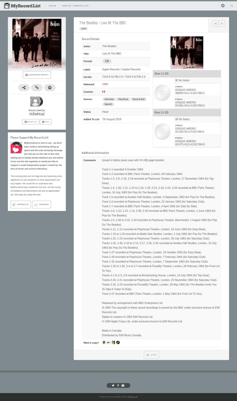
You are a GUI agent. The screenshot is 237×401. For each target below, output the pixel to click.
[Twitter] (113, 385)
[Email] (123, 385)
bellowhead (36, 113)
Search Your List (231, 5)
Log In (52, 6)
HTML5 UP (132, 397)
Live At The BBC (113, 22)
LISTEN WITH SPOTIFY (37, 75)
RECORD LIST (30, 122)
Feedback (42, 204)
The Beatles (88, 22)
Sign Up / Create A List (75, 6)
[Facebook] (118, 385)
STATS (46, 122)
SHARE (151, 355)
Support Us (20, 204)
